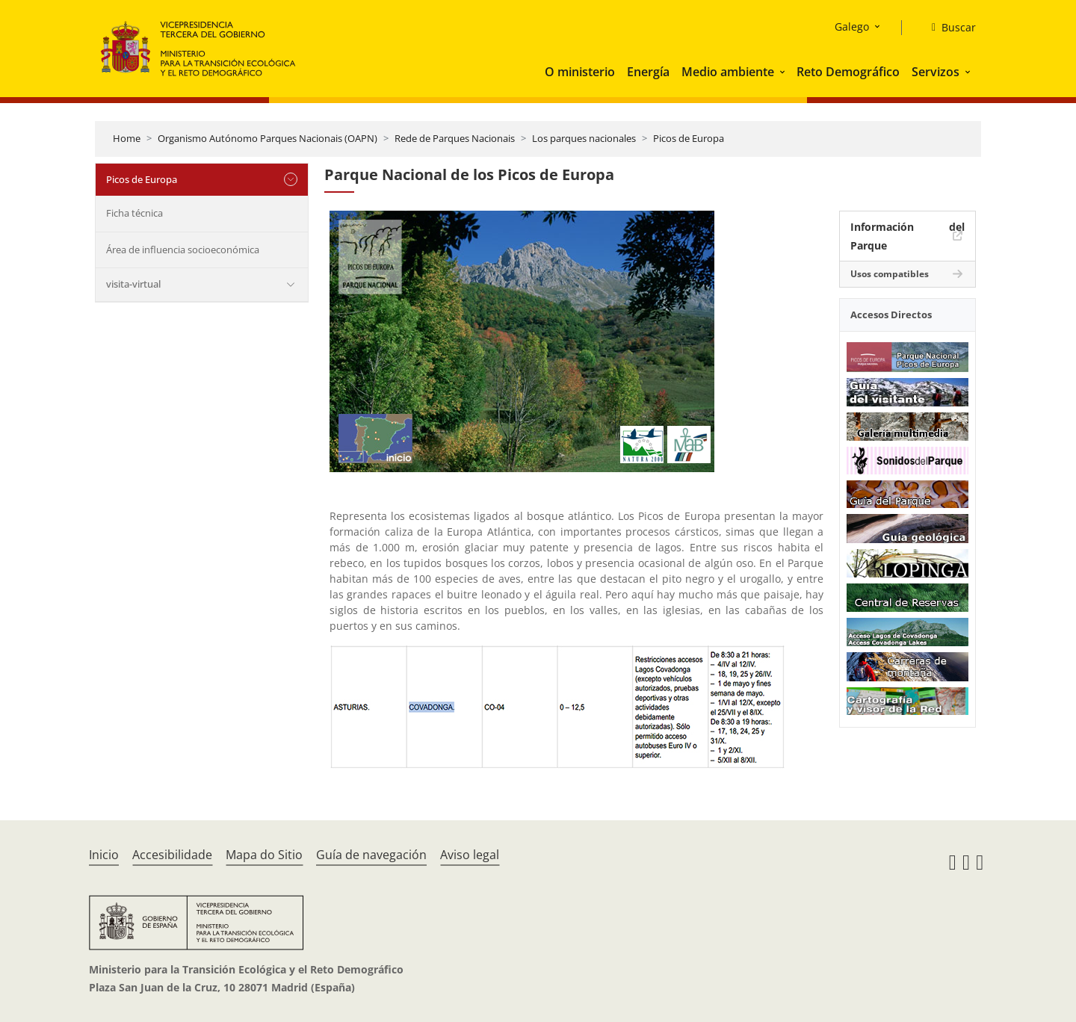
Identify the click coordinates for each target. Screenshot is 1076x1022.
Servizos (935, 72)
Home (126, 138)
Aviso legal (469, 854)
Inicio (104, 854)
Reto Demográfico (848, 72)
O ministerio (580, 72)
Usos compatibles (889, 273)
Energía (648, 72)
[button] (784, 71)
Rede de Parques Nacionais (455, 138)
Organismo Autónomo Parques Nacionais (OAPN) (267, 138)
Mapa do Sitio (264, 854)
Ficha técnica (134, 213)
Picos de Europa (688, 138)
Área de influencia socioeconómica (182, 249)
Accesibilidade (172, 854)
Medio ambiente (727, 72)
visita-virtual (133, 284)
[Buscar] (948, 27)
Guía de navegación (371, 854)
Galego (852, 26)
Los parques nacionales (584, 138)
